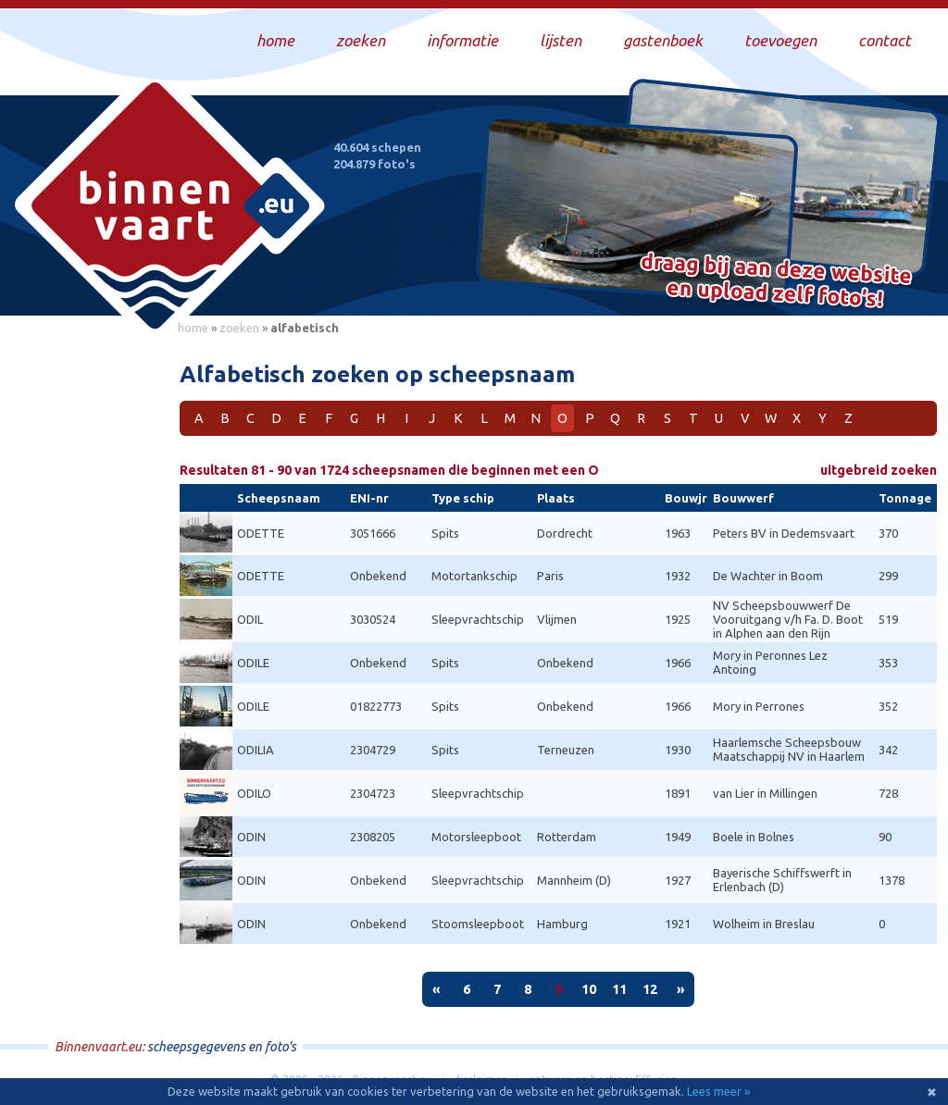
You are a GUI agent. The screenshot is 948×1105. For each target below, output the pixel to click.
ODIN (251, 836)
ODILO (254, 793)
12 (649, 989)
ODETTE (260, 533)
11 (619, 989)
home (193, 327)
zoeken (239, 327)
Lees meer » (718, 1091)
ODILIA (255, 749)
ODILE (253, 662)
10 (588, 989)
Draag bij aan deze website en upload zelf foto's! (776, 282)
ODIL (250, 619)
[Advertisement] (83, 621)
